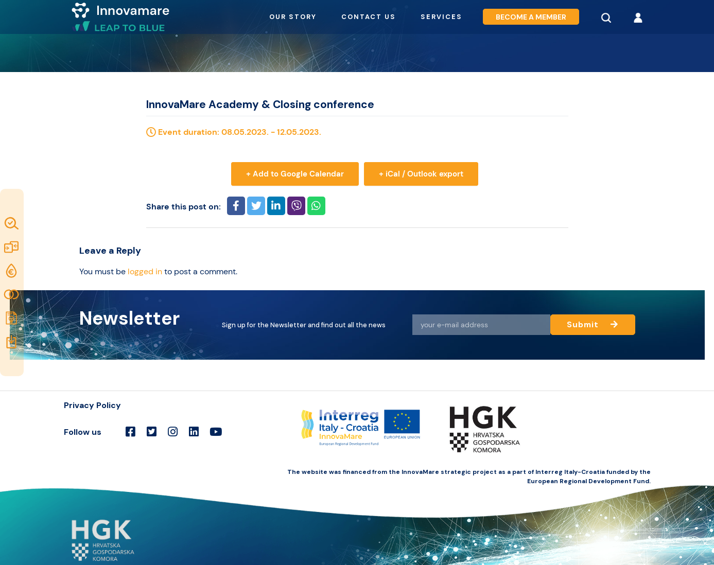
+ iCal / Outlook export (421, 174)
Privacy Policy (92, 405)
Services (441, 16)
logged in (145, 271)
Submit (592, 324)
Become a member (531, 16)
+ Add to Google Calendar (295, 174)
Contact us (368, 16)
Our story (293, 16)
